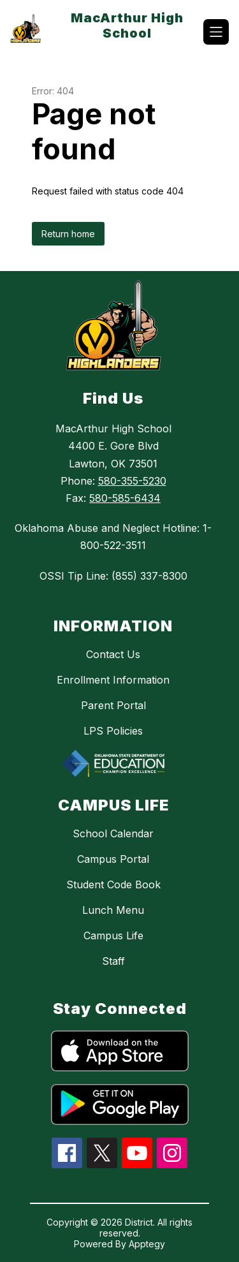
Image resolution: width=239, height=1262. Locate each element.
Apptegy (147, 1243)
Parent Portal (113, 705)
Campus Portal (113, 859)
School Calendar (113, 833)
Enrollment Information (113, 679)
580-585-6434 (125, 498)
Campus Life (113, 935)
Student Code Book (113, 884)
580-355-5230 (132, 480)
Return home (68, 233)
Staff (113, 961)
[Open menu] (216, 32)
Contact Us (113, 654)
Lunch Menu (113, 910)
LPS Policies (113, 730)
